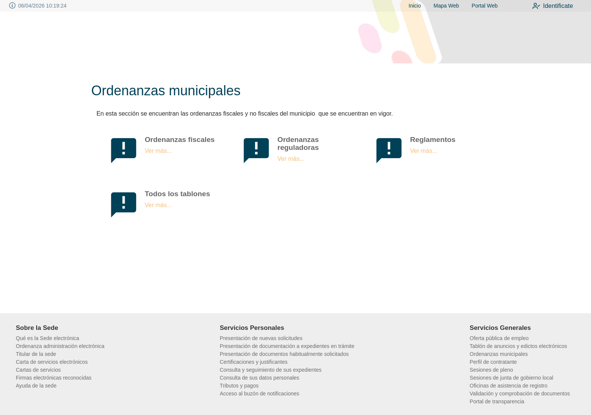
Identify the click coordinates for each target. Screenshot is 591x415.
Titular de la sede (36, 354)
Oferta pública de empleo (499, 338)
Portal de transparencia (497, 401)
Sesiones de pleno (491, 370)
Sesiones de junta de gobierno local (511, 378)
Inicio (411, 5)
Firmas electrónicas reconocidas (54, 378)
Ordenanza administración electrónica (60, 346)
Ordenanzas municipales (499, 354)
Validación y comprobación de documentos (520, 394)
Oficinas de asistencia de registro (508, 386)
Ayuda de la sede (36, 386)
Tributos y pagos (239, 386)
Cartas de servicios (38, 370)
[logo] (52, 38)
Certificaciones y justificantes (254, 362)
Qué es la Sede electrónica (47, 338)
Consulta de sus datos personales (259, 378)
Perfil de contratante (493, 362)
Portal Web (481, 5)
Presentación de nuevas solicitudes (261, 338)
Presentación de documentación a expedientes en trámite (287, 346)
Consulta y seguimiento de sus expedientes (271, 370)
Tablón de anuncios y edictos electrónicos (518, 346)
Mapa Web (442, 5)
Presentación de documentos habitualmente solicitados (284, 354)
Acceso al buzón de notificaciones (259, 394)
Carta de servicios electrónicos (52, 362)
